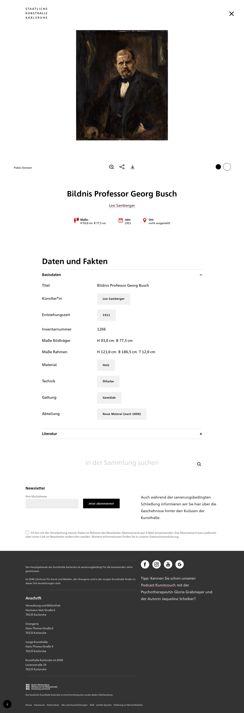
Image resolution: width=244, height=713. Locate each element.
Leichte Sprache (104, 704)
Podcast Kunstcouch (158, 584)
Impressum (39, 704)
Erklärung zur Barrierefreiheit (128, 704)
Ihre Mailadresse (36, 496)
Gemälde (109, 397)
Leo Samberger (122, 205)
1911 (106, 315)
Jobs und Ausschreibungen (74, 704)
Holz (106, 365)
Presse (29, 704)
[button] (199, 464)
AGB (92, 704)
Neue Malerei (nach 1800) (122, 414)
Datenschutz (53, 704)
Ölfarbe (108, 381)
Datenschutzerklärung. (164, 536)
